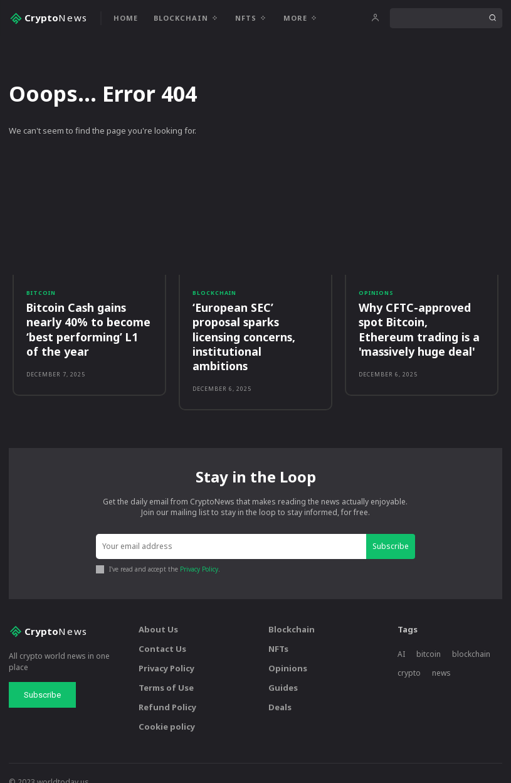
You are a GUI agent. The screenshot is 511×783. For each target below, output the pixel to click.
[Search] (492, 18)
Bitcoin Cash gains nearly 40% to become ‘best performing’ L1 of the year (86, 328)
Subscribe (390, 528)
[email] (231, 529)
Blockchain (214, 293)
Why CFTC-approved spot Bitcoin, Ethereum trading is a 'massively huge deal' (419, 328)
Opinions (376, 293)
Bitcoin (41, 293)
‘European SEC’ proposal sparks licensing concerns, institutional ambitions (254, 328)
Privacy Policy (199, 552)
